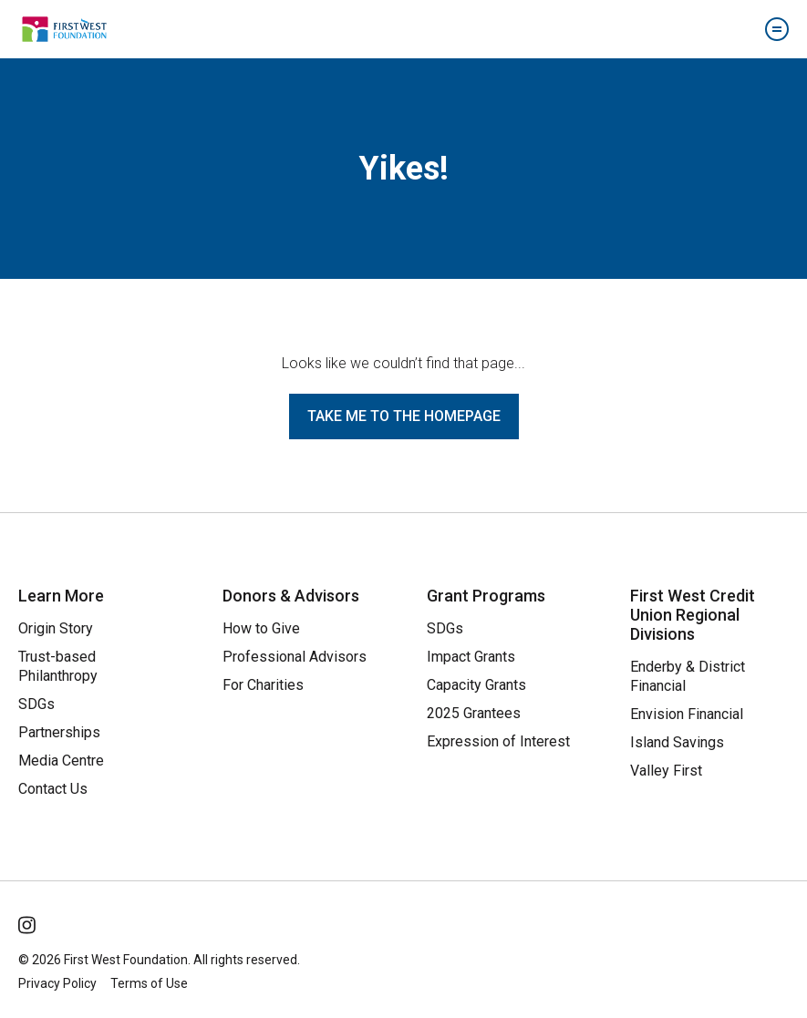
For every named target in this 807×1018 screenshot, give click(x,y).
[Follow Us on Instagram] (28, 921)
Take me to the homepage (404, 416)
